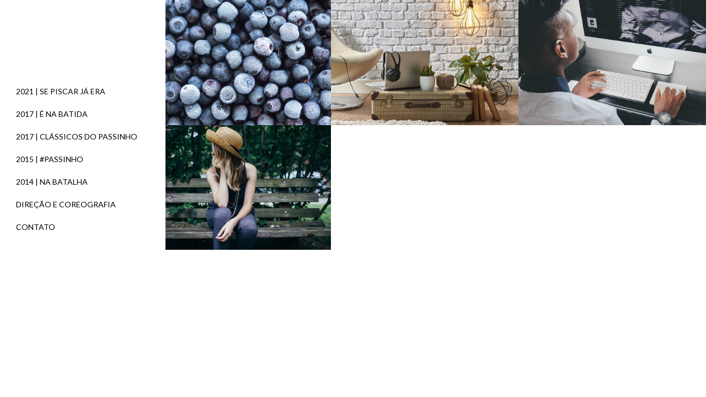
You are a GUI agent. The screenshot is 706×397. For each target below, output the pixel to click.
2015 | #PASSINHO (49, 159)
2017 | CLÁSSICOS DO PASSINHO (76, 136)
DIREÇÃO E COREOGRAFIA (66, 204)
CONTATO (35, 227)
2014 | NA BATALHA (52, 181)
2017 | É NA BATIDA (52, 114)
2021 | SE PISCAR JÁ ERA (60, 91)
